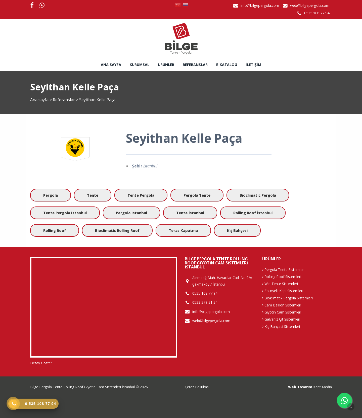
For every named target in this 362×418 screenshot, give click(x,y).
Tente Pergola (140, 195)
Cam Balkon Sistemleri (281, 305)
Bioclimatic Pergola (258, 195)
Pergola (50, 195)
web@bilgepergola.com (309, 5)
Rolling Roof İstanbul (253, 212)
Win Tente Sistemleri (280, 283)
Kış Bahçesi (237, 230)
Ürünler (166, 64)
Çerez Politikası (197, 387)
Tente (92, 195)
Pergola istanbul (131, 212)
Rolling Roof (54, 230)
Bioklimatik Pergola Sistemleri (287, 298)
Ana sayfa (111, 64)
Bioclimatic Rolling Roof (117, 230)
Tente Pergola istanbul (65, 212)
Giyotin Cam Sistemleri (281, 312)
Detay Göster (41, 363)
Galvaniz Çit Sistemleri (281, 319)
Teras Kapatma (183, 230)
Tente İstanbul (190, 212)
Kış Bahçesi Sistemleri (281, 326)
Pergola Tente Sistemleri (283, 269)
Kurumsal (139, 64)
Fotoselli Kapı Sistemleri (282, 290)
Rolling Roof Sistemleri (281, 276)
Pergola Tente (197, 195)
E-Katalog (226, 64)
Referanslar (195, 64)
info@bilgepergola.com (260, 5)
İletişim (253, 64)
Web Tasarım (300, 387)
